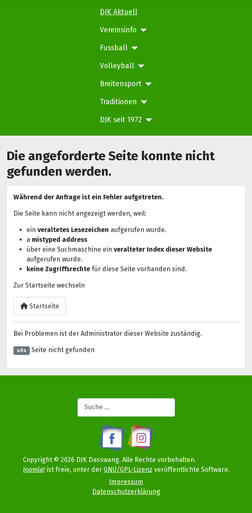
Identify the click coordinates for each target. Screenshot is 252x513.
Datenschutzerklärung (126, 491)
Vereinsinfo (118, 30)
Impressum (126, 482)
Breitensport (120, 84)
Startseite (39, 306)
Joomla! (34, 469)
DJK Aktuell (118, 12)
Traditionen (118, 102)
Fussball (114, 48)
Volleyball (117, 66)
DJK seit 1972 (121, 120)
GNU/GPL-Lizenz (128, 469)
